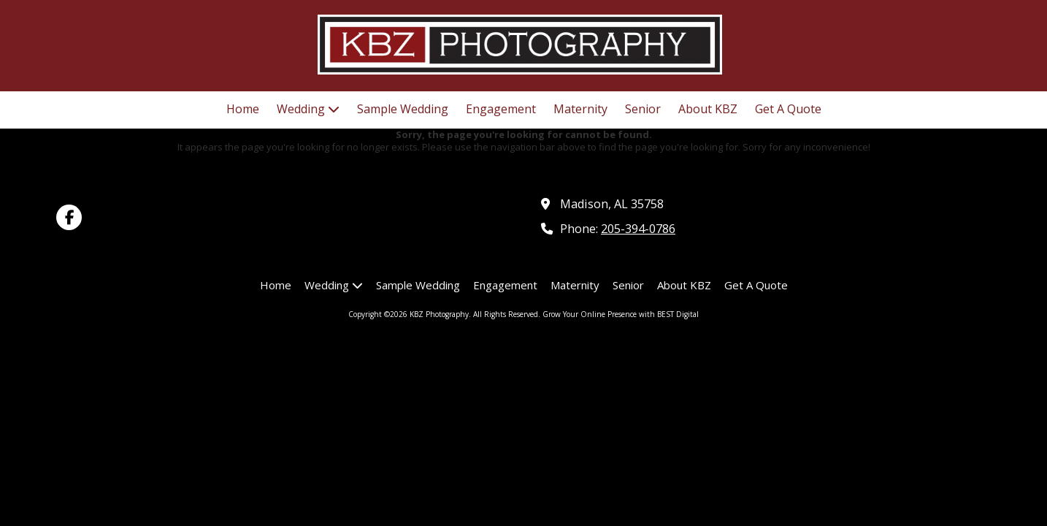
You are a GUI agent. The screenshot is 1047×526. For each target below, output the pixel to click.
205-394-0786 (638, 229)
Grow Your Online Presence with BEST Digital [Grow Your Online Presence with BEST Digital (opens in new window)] (620, 314)
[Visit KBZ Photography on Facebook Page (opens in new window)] (69, 217)
